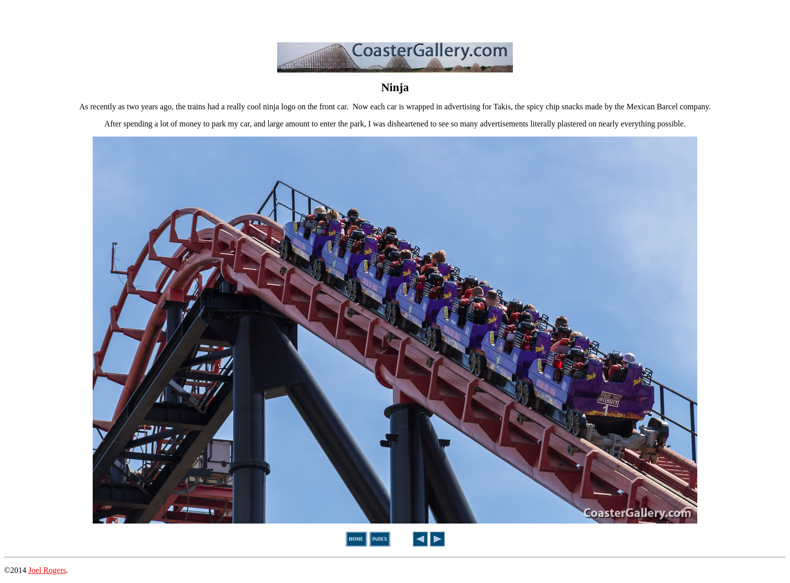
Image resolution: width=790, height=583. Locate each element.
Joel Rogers (47, 570)
